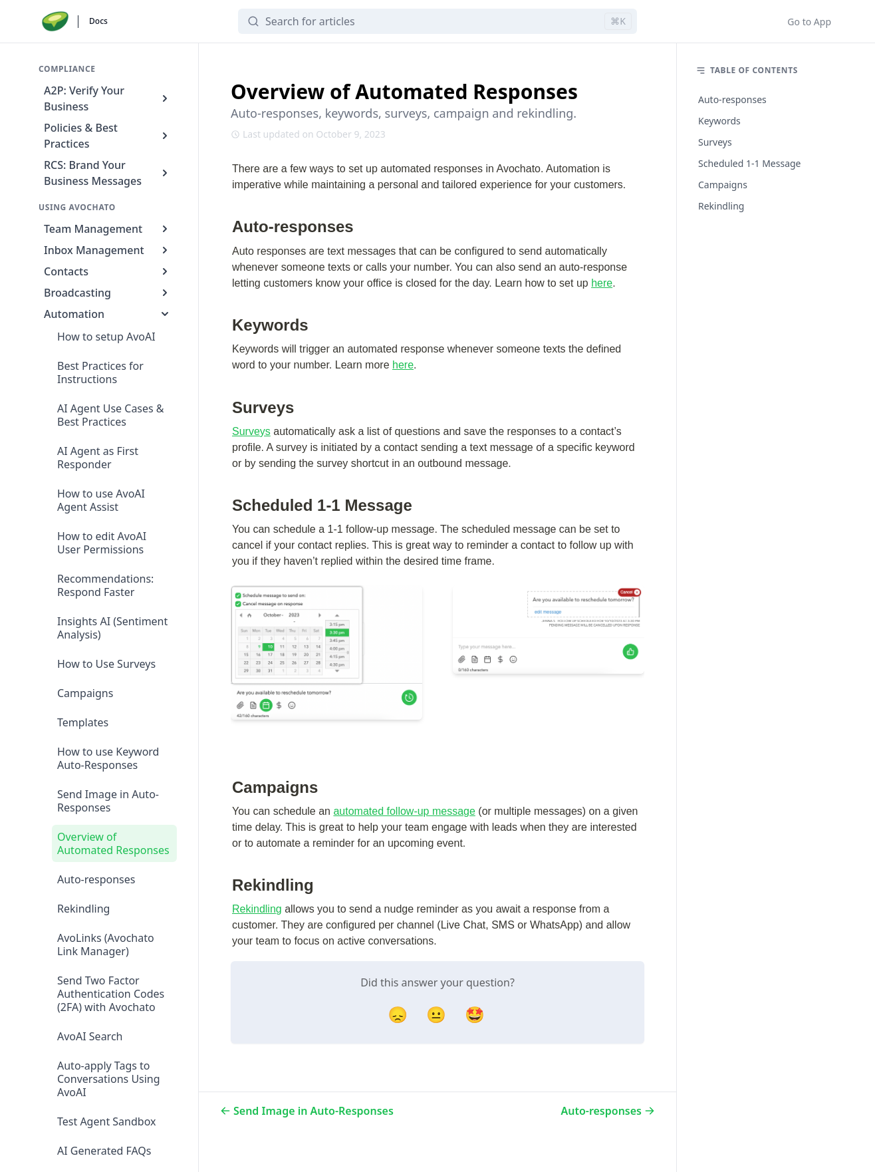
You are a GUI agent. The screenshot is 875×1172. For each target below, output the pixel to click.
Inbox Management (108, 250)
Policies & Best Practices (108, 135)
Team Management (108, 228)
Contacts (108, 271)
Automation (108, 314)
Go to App (809, 21)
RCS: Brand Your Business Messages (108, 173)
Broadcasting (108, 292)
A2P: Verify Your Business (108, 98)
